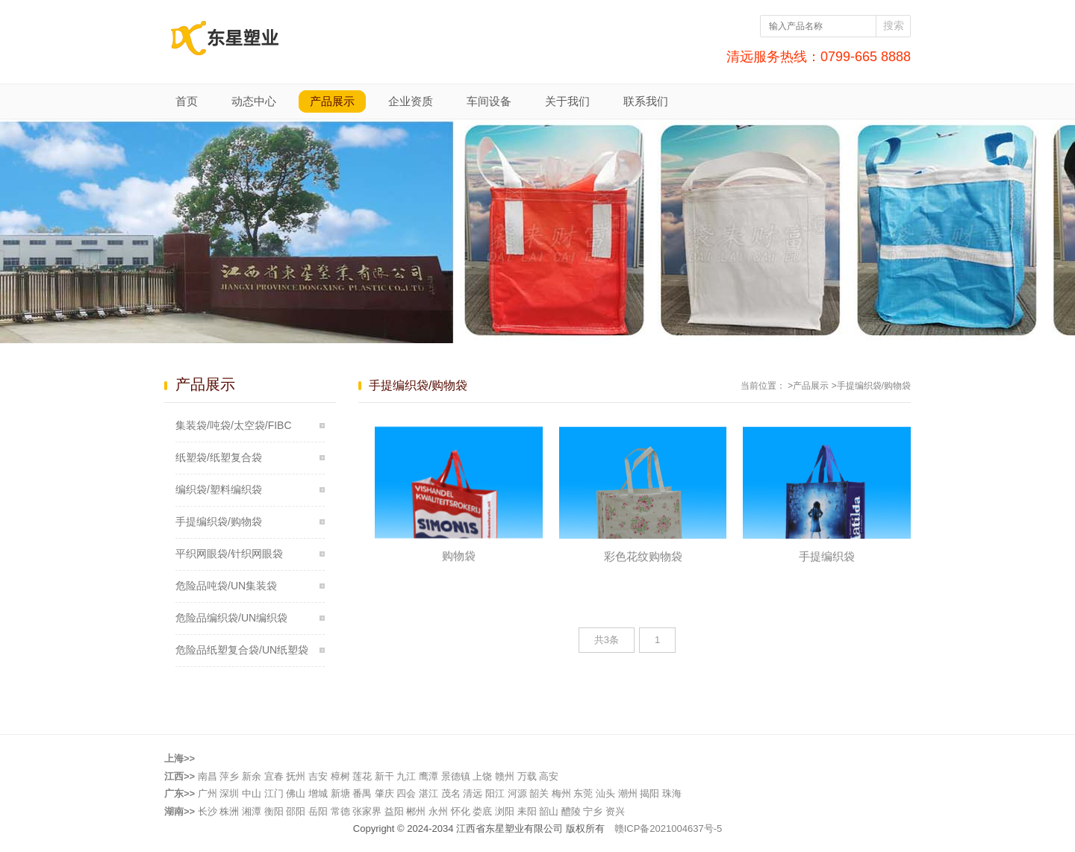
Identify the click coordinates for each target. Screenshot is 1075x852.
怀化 (460, 811)
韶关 (539, 793)
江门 (274, 793)
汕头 (605, 793)
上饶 (482, 776)
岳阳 (318, 811)
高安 (548, 776)
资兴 (615, 811)
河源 (517, 793)
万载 (527, 776)
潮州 (628, 793)
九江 (406, 776)
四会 (406, 793)
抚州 (295, 776)
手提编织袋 (827, 570)
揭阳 (649, 793)
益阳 (394, 811)
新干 (384, 776)
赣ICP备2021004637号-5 (668, 828)
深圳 (229, 793)
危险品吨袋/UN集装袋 (226, 586)
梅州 (561, 793)
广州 (207, 793)
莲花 (362, 776)
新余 (251, 776)
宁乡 (592, 811)
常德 (340, 811)
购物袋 (459, 569)
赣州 (504, 776)
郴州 (416, 811)
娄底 (482, 811)
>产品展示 (808, 385)
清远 (472, 793)
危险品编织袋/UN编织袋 (231, 618)
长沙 (207, 811)
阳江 (495, 793)
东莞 (583, 793)
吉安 (318, 776)
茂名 (451, 793)
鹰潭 (428, 776)
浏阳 (504, 811)
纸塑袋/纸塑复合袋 (218, 457)
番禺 (362, 793)
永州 (438, 811)
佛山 (295, 793)
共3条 (606, 639)
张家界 (366, 811)
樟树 (340, 776)
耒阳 (527, 811)
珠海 (672, 793)
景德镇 (455, 776)
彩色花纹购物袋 (643, 570)
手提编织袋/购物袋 (218, 521)
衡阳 (274, 811)
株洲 (229, 811)
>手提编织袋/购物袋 (871, 385)
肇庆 (384, 793)
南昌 (207, 776)
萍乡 (229, 776)
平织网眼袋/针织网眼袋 (229, 554)
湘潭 (251, 811)
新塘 (340, 793)
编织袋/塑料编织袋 (218, 489)
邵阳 (295, 811)
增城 (318, 793)
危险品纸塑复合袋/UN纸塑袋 (241, 650)
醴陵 (571, 811)
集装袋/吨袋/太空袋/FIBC (233, 425)
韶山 (548, 811)
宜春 (274, 776)
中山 (251, 793)
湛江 (428, 793)
